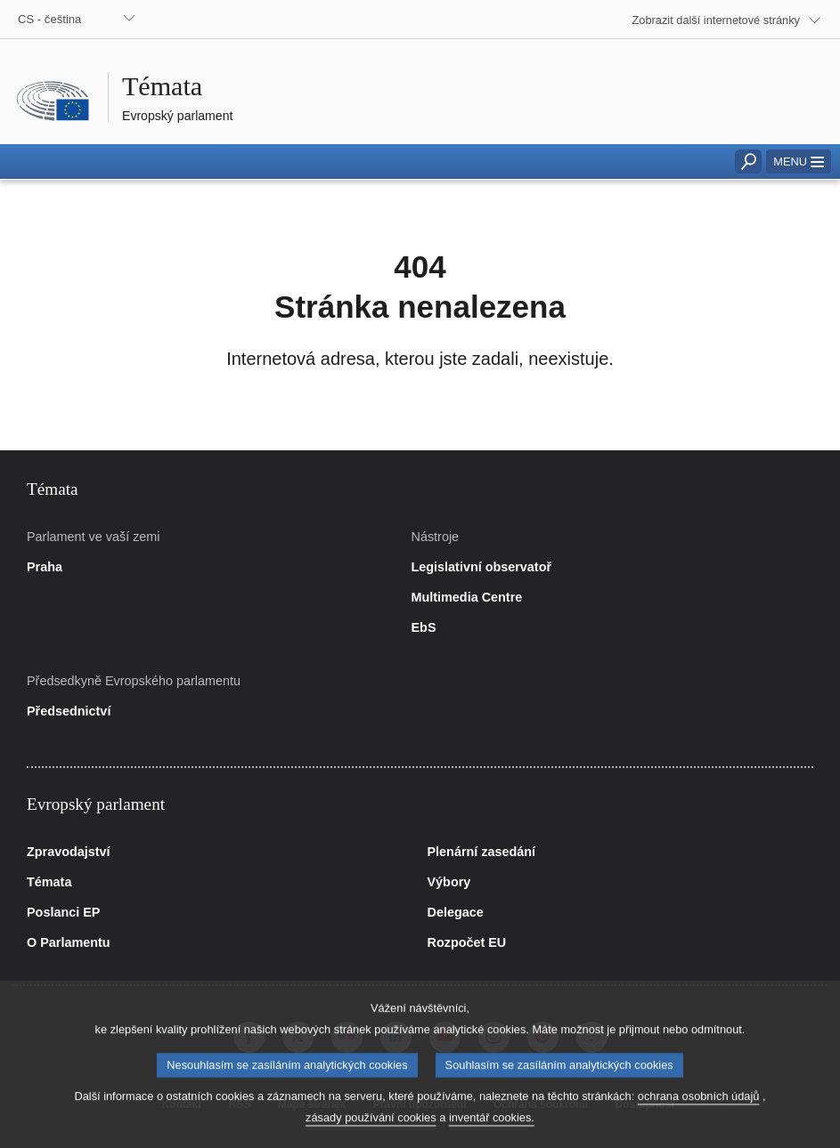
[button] (798, 162)
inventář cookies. (491, 1133)
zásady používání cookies (371, 1133)
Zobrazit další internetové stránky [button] (716, 20)
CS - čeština (49, 19)
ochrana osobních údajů (699, 1112)
